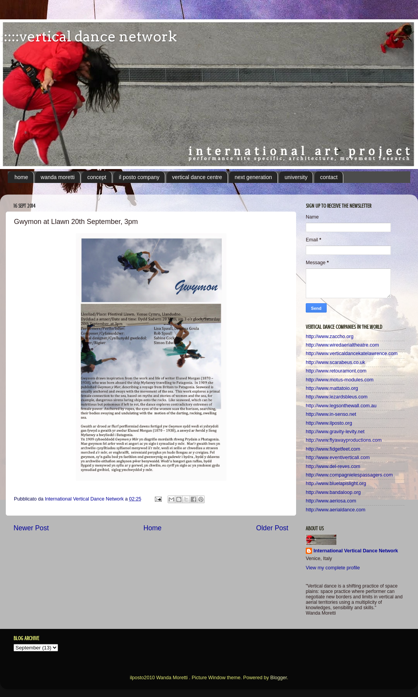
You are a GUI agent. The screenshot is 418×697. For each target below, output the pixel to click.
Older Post (272, 528)
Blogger (278, 677)
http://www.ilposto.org (329, 423)
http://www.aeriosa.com (331, 501)
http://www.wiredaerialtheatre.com (342, 345)
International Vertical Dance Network (356, 551)
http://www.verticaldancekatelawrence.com (351, 353)
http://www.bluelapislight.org (336, 483)
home (21, 177)
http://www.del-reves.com (333, 466)
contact (328, 177)
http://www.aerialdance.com (335, 509)
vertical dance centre (197, 177)
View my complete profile (333, 568)
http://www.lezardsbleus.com (337, 397)
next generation (253, 177)
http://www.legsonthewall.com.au (341, 405)
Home (152, 528)
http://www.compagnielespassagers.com (349, 475)
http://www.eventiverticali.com (338, 457)
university (295, 177)
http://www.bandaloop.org (333, 492)
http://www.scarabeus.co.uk (335, 362)
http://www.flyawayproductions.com (344, 440)
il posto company (139, 177)
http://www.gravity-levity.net (335, 431)
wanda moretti (58, 177)
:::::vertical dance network (88, 36)
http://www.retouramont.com (336, 371)
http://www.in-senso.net (331, 414)
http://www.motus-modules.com (339, 380)
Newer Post (31, 528)
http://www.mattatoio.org (332, 388)
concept (96, 177)
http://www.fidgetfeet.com (333, 449)
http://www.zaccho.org (329, 336)
